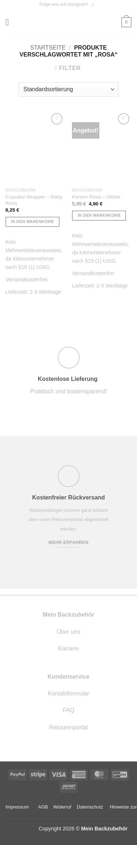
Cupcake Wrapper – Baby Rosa (33, 200)
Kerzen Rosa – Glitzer (96, 197)
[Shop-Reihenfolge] (68, 89)
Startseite (48, 48)
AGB (43, 807)
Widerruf (62, 807)
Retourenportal (68, 727)
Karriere (68, 648)
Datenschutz (90, 807)
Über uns (68, 632)
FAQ (68, 710)
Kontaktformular (68, 693)
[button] (9, 22)
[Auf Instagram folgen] (94, 4)
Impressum (17, 807)
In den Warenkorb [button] (32, 221)
